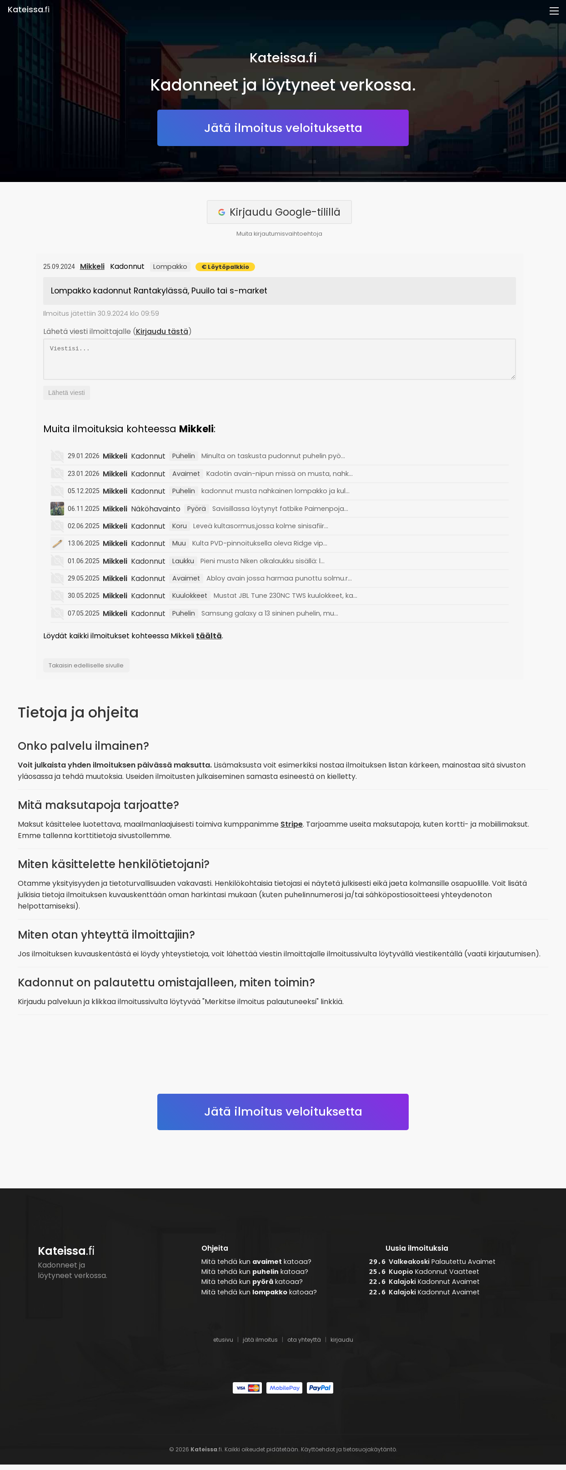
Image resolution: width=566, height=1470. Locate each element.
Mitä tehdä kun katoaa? (256, 1267)
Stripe (291, 829)
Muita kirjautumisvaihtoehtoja (279, 233)
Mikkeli (92, 266)
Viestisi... (279, 361)
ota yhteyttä (304, 1345)
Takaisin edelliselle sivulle (86, 671)
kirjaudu (342, 1345)
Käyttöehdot (318, 1455)
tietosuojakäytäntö (369, 1455)
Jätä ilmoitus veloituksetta (283, 128)
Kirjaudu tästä (162, 331)
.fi (29, 9)
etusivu (223, 1345)
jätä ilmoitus (260, 1345)
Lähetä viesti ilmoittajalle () (117, 331)
